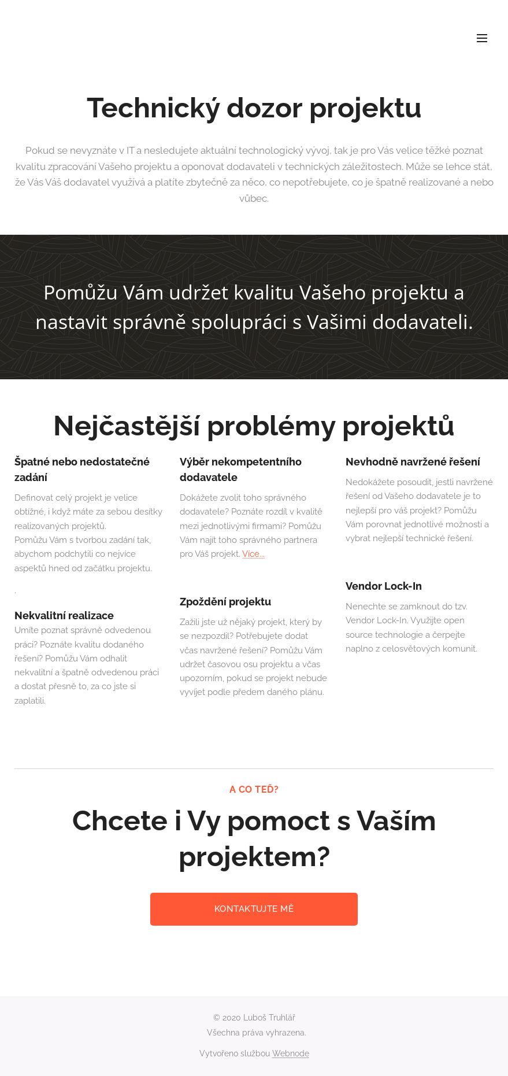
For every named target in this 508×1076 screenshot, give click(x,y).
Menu (482, 38)
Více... (253, 554)
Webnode (290, 1053)
